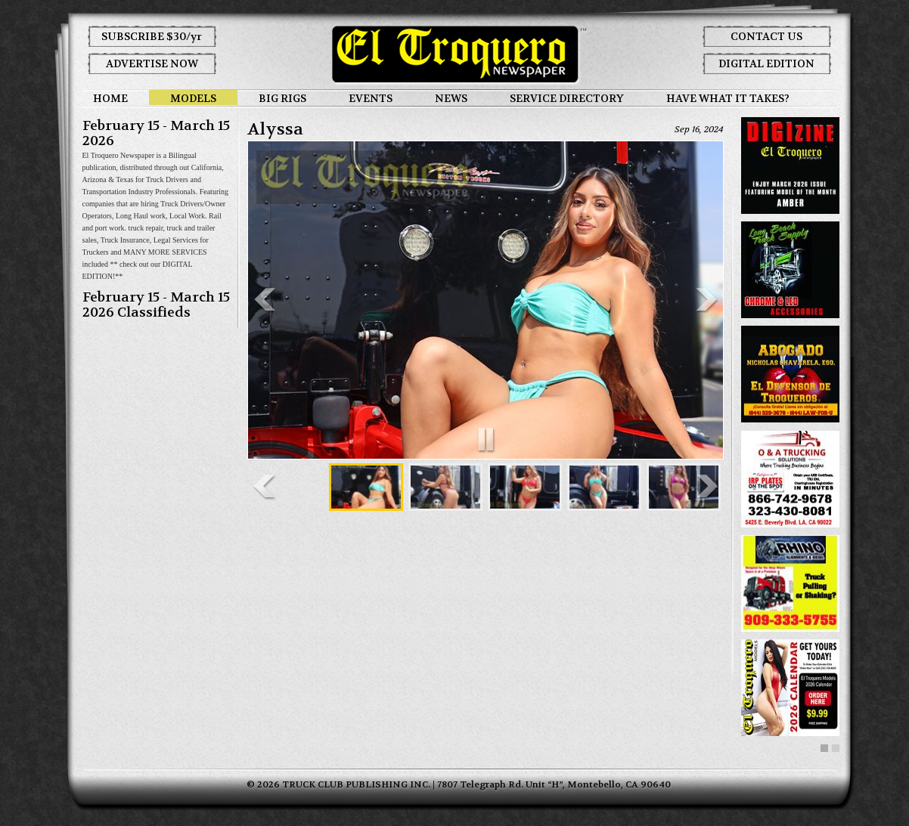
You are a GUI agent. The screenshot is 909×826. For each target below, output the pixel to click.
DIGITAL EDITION (766, 63)
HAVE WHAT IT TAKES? (728, 98)
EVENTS (370, 98)
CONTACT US (766, 36)
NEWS (451, 98)
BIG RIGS (282, 98)
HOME (110, 98)
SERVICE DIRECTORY (567, 98)
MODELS (193, 98)
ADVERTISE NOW (152, 63)
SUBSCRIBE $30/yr (151, 36)
